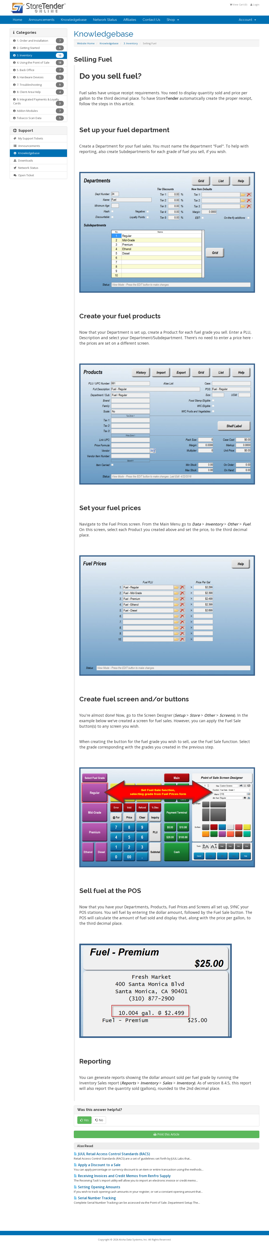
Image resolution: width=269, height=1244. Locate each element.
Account (247, 20)
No (99, 1120)
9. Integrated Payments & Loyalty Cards (38, 101)
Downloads (23, 160)
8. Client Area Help (38, 91)
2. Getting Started (38, 47)
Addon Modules (38, 110)
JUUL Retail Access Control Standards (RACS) (112, 1154)
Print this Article (166, 1134)
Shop (173, 20)
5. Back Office (38, 70)
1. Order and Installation (38, 40)
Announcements (41, 20)
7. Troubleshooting (38, 84)
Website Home (86, 43)
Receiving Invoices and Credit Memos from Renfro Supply (122, 1176)
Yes (84, 1120)
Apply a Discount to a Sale (97, 1165)
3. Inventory (131, 43)
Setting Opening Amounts (97, 1187)
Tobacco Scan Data (38, 118)
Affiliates (129, 20)
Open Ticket (23, 175)
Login (254, 4)
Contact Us (151, 20)
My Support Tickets (28, 138)
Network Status (105, 20)
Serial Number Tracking (95, 1198)
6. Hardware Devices (38, 77)
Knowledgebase (74, 20)
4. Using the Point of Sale (38, 62)
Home (17, 20)
